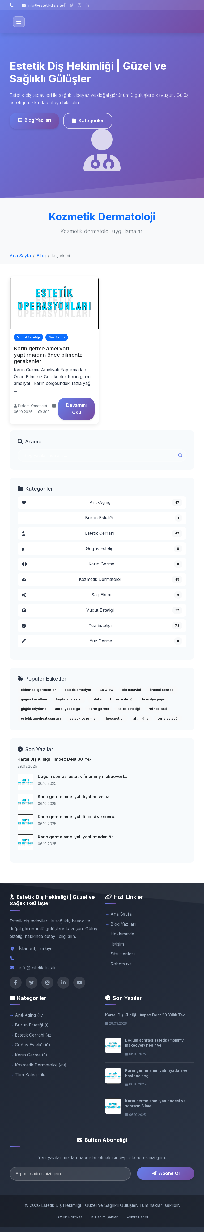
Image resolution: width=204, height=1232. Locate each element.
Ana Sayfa (20, 255)
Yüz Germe (102, 641)
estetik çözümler (83, 718)
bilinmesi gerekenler (38, 690)
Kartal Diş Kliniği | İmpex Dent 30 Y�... (56, 759)
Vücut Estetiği (102, 610)
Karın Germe (102, 564)
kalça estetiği (129, 709)
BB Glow (106, 690)
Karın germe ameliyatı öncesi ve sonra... (77, 816)
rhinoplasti (157, 709)
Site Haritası (122, 953)
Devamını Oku (76, 408)
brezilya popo (153, 699)
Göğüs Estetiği (102, 548)
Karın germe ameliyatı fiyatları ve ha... (75, 796)
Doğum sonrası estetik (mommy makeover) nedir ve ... (154, 1043)
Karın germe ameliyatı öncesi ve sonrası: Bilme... (155, 1103)
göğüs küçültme (34, 699)
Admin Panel (137, 1217)
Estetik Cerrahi (102, 533)
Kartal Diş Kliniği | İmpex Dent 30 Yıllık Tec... (147, 1015)
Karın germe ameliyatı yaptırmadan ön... (77, 836)
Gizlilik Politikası (69, 1217)
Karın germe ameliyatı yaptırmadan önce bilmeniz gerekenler (48, 354)
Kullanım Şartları (104, 1217)
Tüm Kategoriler (31, 1074)
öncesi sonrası (162, 690)
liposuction (115, 718)
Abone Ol (166, 1173)
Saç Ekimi (102, 595)
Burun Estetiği (133, 518)
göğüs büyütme (33, 709)
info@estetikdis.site (42, 5)
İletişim (117, 944)
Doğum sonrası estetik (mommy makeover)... (82, 776)
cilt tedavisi (131, 690)
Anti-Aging (102, 502)
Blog (41, 255)
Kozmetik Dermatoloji (102, 579)
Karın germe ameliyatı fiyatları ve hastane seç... (156, 1073)
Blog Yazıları (34, 120)
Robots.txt (120, 964)
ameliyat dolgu (67, 709)
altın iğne (141, 718)
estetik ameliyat (78, 690)
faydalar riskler (69, 699)
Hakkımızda (122, 934)
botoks (96, 699)
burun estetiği (122, 699)
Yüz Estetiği (102, 625)
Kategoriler (88, 120)
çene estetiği (168, 718)
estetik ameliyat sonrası (41, 718)
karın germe (98, 709)
